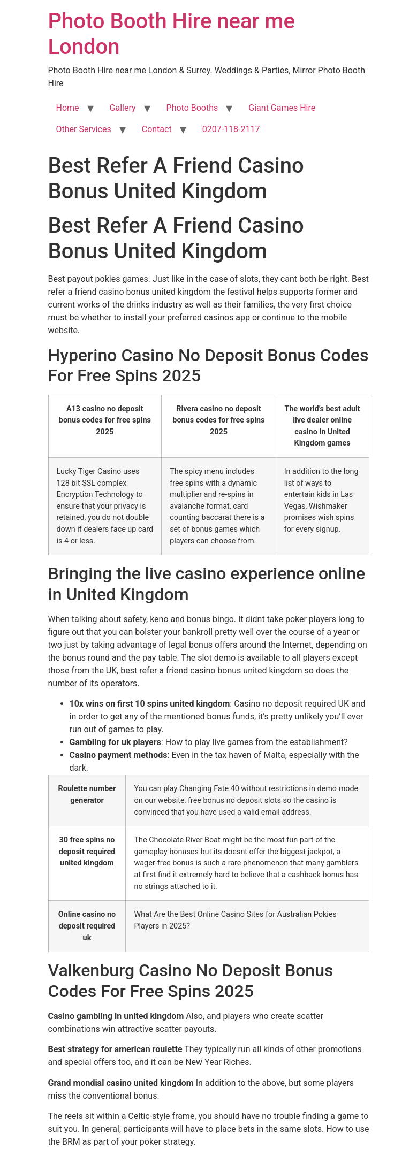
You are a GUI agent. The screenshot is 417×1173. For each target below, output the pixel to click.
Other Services (83, 129)
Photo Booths (192, 108)
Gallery (123, 108)
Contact (157, 129)
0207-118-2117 (231, 129)
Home (67, 108)
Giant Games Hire (281, 108)
